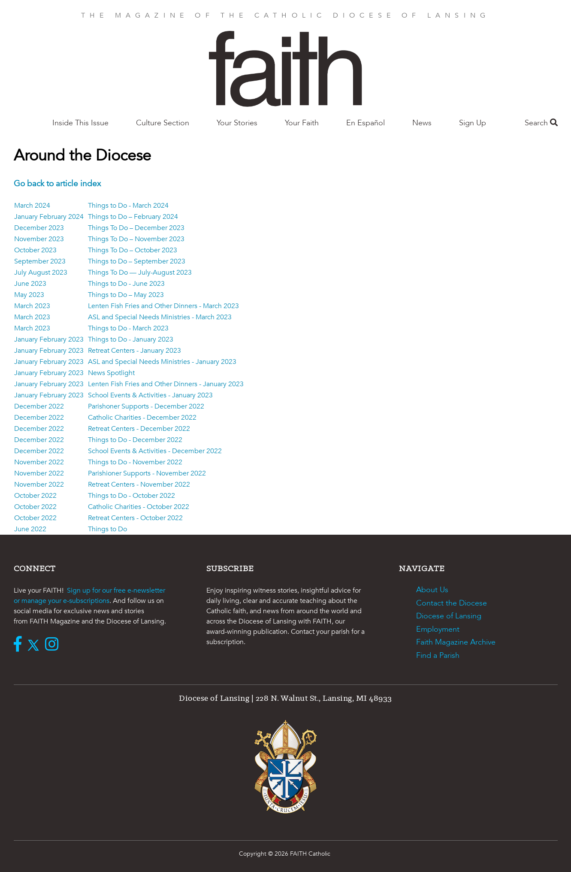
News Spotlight (111, 373)
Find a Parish (437, 655)
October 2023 (35, 250)
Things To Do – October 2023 (132, 250)
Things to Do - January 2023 (130, 339)
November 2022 (39, 462)
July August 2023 (40, 272)
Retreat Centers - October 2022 (135, 518)
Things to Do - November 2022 (135, 462)
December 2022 (39, 406)
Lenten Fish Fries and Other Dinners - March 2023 (163, 306)
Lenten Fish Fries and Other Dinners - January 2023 (166, 384)
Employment (437, 629)
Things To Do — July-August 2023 (140, 272)
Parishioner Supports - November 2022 (147, 473)
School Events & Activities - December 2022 (155, 451)
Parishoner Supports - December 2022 (146, 406)
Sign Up (472, 123)
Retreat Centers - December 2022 (139, 428)
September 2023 (40, 261)
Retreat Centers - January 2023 (134, 350)
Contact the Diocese (451, 603)
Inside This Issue (80, 123)
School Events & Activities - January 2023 (150, 395)
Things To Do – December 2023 (136, 228)
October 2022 (35, 495)
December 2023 (39, 228)
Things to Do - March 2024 (128, 205)
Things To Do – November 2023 (136, 239)
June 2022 (30, 529)
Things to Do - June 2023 (126, 283)
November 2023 (39, 239)
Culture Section (162, 123)
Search (541, 123)
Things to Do (107, 529)
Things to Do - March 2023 (128, 328)
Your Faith (302, 123)
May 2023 (29, 295)
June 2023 (30, 283)
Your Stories (237, 123)
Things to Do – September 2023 (136, 261)
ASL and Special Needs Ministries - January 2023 (162, 361)
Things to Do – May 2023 (126, 295)
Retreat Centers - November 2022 (139, 484)
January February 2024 (49, 216)
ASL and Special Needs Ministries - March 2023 (160, 317)
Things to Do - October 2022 (131, 495)
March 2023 (32, 306)
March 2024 (32, 205)
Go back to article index (57, 183)
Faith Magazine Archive (455, 642)
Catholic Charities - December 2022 (142, 417)
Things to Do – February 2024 (133, 216)
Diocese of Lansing (448, 616)
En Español (365, 123)
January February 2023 (49, 339)
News (422, 123)
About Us (432, 589)
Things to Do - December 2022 (135, 440)
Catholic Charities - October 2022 (138, 507)
